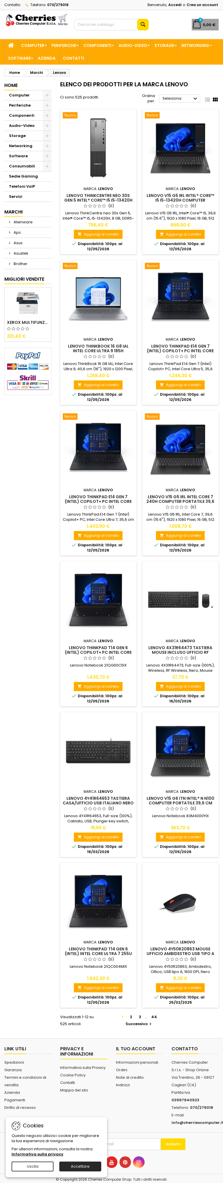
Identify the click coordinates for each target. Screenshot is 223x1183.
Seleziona (181, 98)
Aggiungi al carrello (98, 234)
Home (11, 85)
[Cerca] (111, 24)
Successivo (139, 1024)
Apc (17, 232)
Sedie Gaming (23, 176)
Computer (32, 45)
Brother (20, 263)
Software (19, 58)
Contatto (12, 4)
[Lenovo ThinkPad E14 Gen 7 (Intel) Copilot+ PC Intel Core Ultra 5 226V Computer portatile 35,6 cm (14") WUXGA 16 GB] (180, 266)
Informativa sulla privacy (37, 1154)
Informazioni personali (137, 1062)
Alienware (23, 222)
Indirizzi (123, 1085)
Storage (164, 45)
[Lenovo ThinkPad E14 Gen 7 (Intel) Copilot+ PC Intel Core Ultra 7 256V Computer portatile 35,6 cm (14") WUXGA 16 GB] (98, 417)
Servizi (15, 196)
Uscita (32, 1166)
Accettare (80, 1166)
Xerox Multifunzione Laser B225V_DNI (28, 322)
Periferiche (63, 45)
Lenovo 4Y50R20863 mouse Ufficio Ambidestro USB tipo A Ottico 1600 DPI (180, 953)
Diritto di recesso (20, 1107)
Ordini (121, 1070)
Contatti (73, 58)
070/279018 (58, 4)
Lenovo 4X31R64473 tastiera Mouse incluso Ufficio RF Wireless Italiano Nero (180, 652)
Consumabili (22, 166)
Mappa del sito (74, 1090)
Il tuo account (135, 1048)
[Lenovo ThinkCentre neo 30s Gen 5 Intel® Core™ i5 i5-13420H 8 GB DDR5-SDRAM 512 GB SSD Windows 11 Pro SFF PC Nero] (98, 116)
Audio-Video (133, 45)
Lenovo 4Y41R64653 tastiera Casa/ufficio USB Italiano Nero (98, 800)
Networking (195, 45)
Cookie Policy (73, 1075)
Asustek (20, 253)
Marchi (13, 212)
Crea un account (202, 4)
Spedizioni (14, 1062)
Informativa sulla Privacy (83, 1067)
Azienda (47, 58)
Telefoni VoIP (22, 186)
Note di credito (130, 1077)
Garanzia (13, 1070)
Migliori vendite (24, 279)
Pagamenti (14, 1100)
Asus (18, 243)
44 (154, 1017)
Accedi (174, 4)
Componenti (97, 45)
